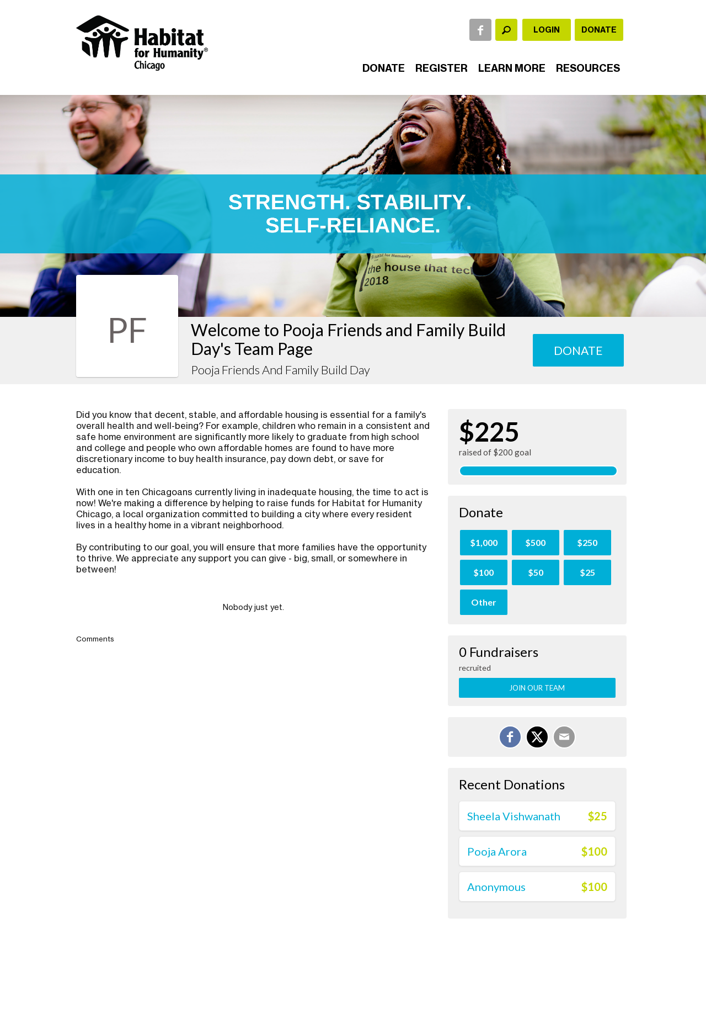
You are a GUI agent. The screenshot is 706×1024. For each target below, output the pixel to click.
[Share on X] (537, 737)
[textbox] (506, 30)
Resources (588, 68)
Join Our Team (537, 687)
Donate (599, 30)
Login (546, 30)
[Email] (564, 737)
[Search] (506, 30)
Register (441, 68)
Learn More (511, 68)
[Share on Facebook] (510, 737)
